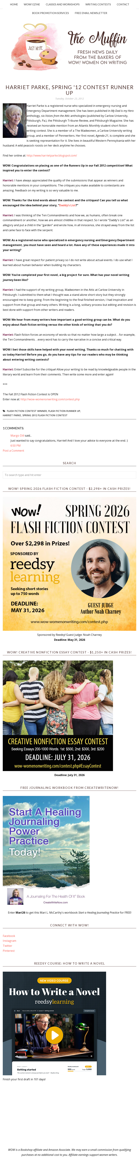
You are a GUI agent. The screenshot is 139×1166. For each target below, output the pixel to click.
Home (14, 4)
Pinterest (9, 951)
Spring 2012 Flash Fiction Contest (45, 415)
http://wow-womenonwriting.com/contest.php (50, 399)
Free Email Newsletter (91, 13)
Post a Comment (13, 450)
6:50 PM (16, 445)
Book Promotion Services (50, 13)
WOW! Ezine (32, 4)
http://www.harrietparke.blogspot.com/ (52, 155)
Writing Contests (98, 4)
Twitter (7, 946)
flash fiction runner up (64, 411)
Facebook (9, 936)
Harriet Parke (12, 415)
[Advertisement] (69, 1114)
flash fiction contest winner (27, 411)
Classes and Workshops (63, 4)
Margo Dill (17, 435)
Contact (123, 4)
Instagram (9, 941)
